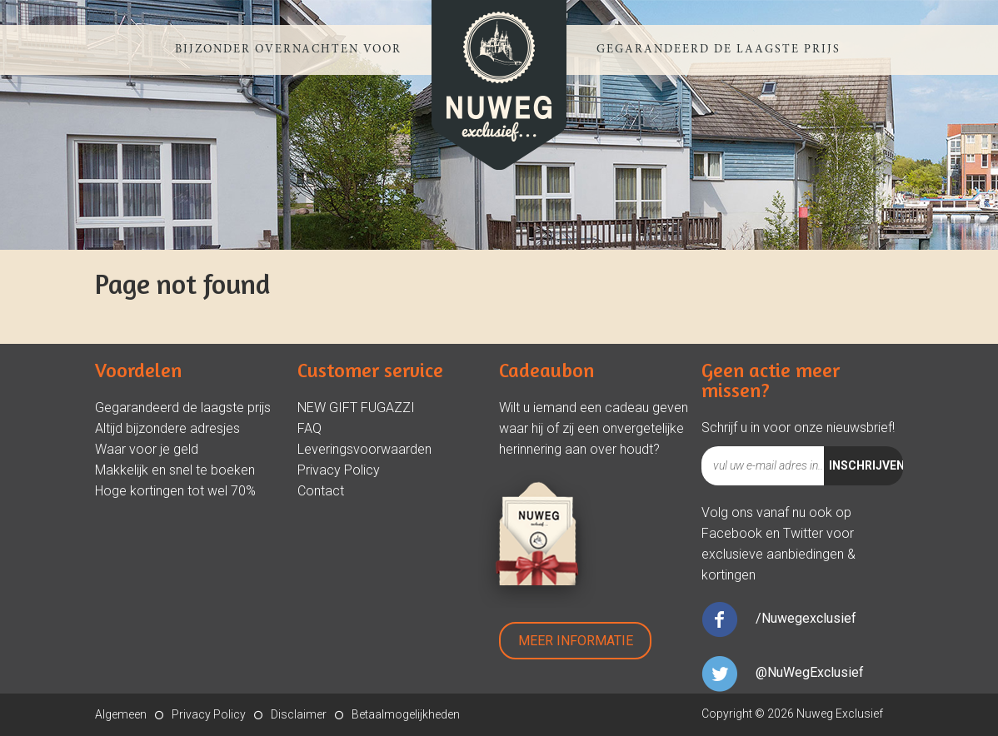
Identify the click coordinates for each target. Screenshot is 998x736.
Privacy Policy (338, 470)
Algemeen (121, 714)
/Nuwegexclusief (806, 618)
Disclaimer (299, 714)
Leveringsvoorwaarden (364, 449)
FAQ (309, 428)
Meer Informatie (575, 641)
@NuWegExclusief (810, 672)
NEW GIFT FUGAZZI (356, 407)
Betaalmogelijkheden (406, 714)
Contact (320, 491)
